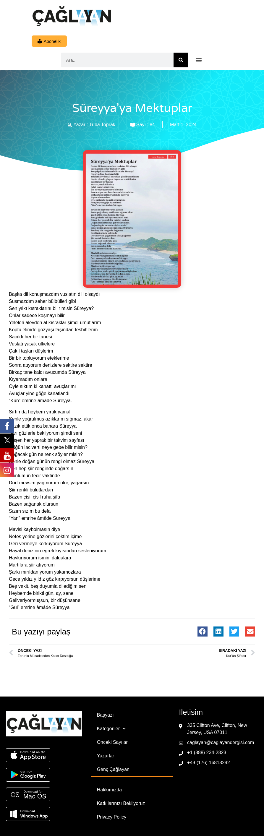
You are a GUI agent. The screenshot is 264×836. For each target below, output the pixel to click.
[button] (198, 60)
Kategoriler (111, 728)
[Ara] (181, 60)
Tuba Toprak (102, 124)
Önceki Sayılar (112, 742)
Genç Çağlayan (113, 769)
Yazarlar (105, 756)
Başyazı (105, 715)
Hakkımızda (109, 790)
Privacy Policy (112, 817)
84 (152, 124)
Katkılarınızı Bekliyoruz (121, 803)
